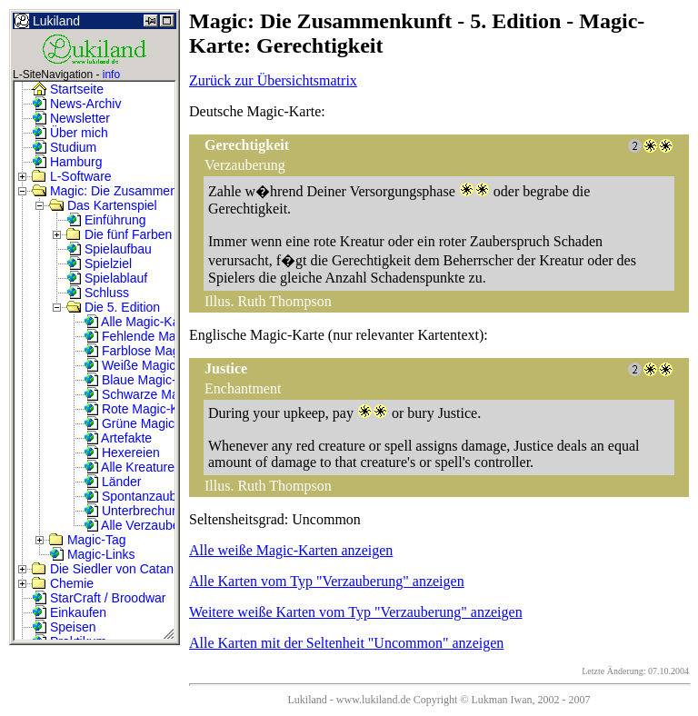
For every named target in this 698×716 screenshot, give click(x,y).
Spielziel (99, 263)
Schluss (97, 292)
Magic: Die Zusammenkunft (118, 191)
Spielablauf (106, 278)
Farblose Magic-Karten (157, 350)
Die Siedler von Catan (103, 569)
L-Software (72, 176)
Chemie (63, 583)
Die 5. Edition (113, 307)
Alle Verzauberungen (151, 525)
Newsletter (71, 118)
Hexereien (122, 452)
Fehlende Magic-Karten (159, 336)
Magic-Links (92, 554)
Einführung (106, 220)
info (111, 74)
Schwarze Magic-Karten (160, 394)
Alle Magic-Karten (143, 321)
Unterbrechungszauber (157, 510)
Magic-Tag (87, 539)
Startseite (68, 89)
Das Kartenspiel (103, 205)
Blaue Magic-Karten (149, 380)
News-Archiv (76, 103)
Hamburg (67, 161)
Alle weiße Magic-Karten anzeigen (291, 550)
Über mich (70, 132)
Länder (112, 481)
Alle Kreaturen (133, 467)
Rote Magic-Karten (146, 409)
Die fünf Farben (119, 234)
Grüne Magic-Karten (150, 423)
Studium (64, 147)
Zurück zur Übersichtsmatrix (273, 80)
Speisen (63, 627)
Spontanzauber (136, 496)
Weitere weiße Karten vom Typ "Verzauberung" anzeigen (356, 612)
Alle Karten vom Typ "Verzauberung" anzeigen (326, 581)
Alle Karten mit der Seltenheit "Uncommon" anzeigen (346, 643)
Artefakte (118, 438)
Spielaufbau (109, 249)
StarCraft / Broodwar (99, 598)
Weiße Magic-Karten (150, 365)
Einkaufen (69, 612)
